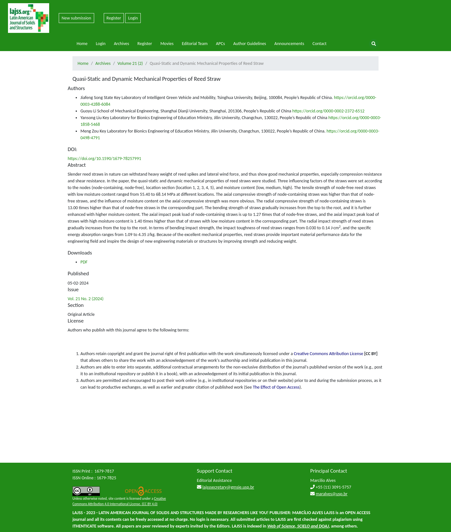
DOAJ (324, 526)
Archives (121, 43)
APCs (220, 43)
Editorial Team (195, 43)
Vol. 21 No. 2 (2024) (85, 298)
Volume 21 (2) (130, 63)
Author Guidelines (249, 43)
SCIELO (303, 526)
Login (133, 18)
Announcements (289, 43)
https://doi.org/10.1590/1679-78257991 (104, 158)
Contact (319, 43)
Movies (166, 43)
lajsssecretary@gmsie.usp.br (228, 487)
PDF (83, 262)
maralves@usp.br (332, 494)
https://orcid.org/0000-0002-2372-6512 (328, 111)
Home (82, 43)
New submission (76, 18)
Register (114, 18)
